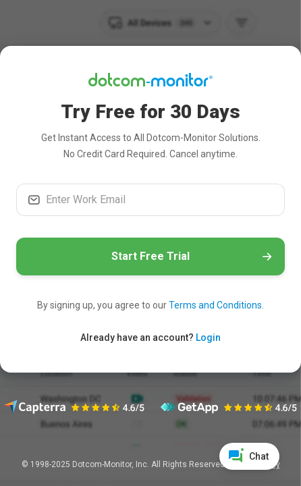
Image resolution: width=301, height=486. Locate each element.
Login (208, 337)
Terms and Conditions (215, 305)
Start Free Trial (150, 256)
